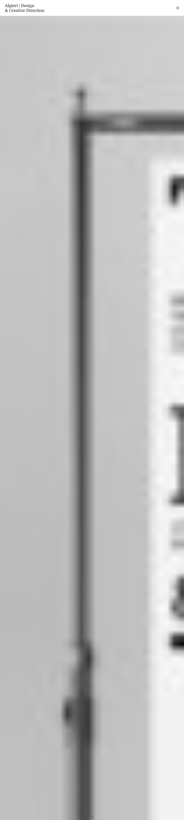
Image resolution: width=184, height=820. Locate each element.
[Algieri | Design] (24, 8)
